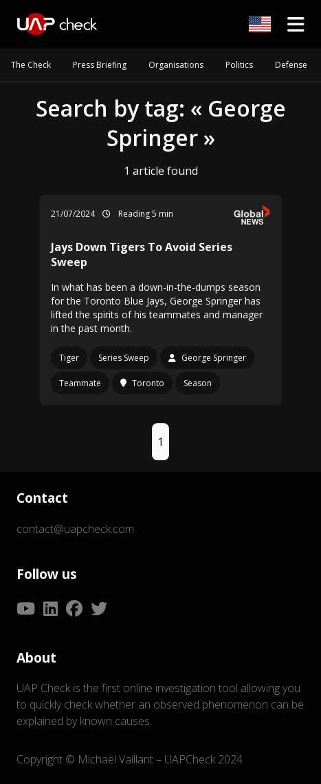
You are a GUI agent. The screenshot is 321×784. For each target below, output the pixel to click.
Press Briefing (99, 65)
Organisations (175, 65)
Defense (291, 65)
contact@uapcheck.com (75, 528)
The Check (31, 65)
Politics (239, 65)
